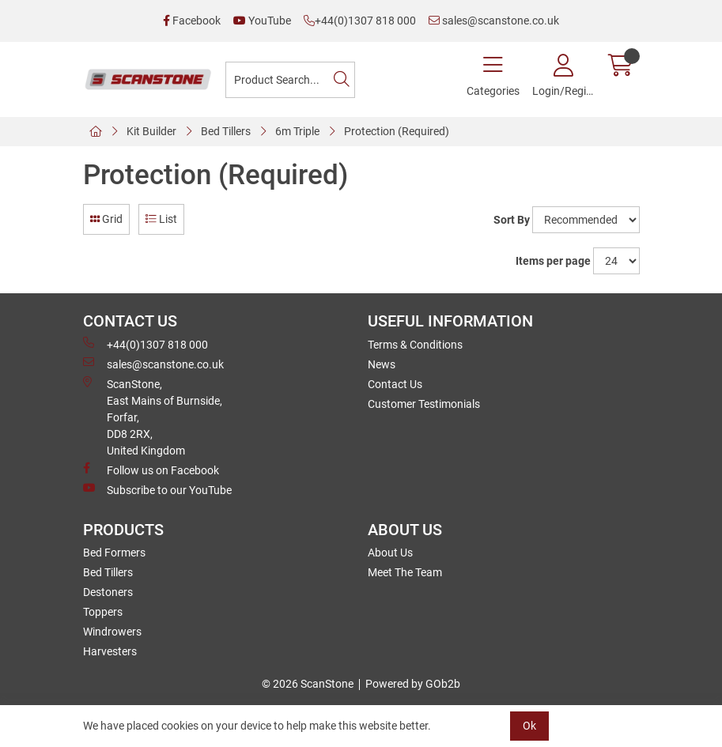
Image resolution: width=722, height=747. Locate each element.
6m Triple (297, 131)
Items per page (553, 261)
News (381, 364)
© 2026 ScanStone (307, 683)
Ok (529, 725)
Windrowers (112, 631)
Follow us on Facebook (151, 469)
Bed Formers (114, 552)
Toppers (103, 612)
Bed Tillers (226, 131)
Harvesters (110, 651)
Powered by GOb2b (412, 683)
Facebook (192, 20)
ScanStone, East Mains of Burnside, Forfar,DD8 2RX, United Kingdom (152, 416)
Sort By (511, 219)
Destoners (108, 592)
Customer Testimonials (424, 404)
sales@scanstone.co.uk (494, 20)
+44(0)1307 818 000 (360, 20)
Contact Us (395, 384)
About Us (390, 552)
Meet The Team (405, 572)
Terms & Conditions (415, 344)
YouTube (262, 20)
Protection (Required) (396, 131)
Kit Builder (151, 131)
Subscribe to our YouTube (157, 489)
